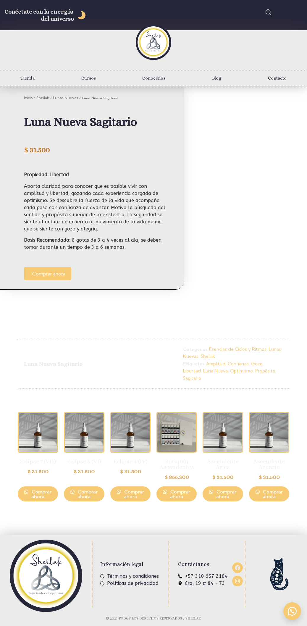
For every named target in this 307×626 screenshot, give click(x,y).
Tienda (27, 78)
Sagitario (192, 378)
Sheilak (42, 98)
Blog (216, 78)
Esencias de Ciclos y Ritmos (237, 349)
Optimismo (241, 371)
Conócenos (153, 78)
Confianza (238, 364)
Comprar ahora (48, 274)
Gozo (257, 364)
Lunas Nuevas (65, 98)
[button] (292, 611)
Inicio (28, 98)
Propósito (265, 371)
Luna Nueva (215, 371)
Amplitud (215, 364)
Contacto (277, 78)
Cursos (88, 78)
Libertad (192, 371)
